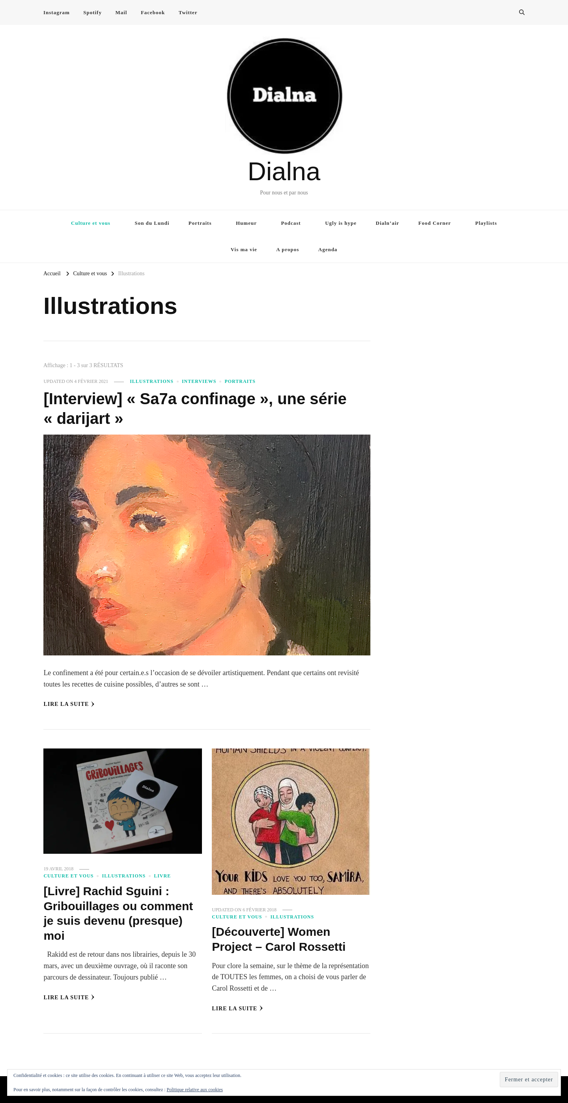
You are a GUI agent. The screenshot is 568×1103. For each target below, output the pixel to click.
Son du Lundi (152, 223)
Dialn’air (388, 223)
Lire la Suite (69, 704)
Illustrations (152, 381)
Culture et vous (90, 223)
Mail (121, 12)
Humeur (246, 223)
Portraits (200, 223)
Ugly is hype (341, 223)
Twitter (188, 12)
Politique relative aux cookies (195, 1089)
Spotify (92, 12)
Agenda (328, 249)
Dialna (284, 171)
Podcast (291, 223)
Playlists (486, 223)
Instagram (56, 12)
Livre (162, 876)
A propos (287, 249)
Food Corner (435, 223)
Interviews (199, 381)
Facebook (153, 12)
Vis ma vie (244, 249)
